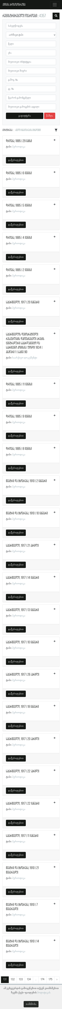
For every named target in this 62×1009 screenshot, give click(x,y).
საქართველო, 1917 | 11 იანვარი (22, 836)
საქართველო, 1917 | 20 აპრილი (22, 739)
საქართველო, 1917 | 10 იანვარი (22, 642)
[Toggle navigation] (54, 4)
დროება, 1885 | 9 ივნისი (19, 416)
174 (42, 979)
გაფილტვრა (25, 115)
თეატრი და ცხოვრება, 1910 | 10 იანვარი (27, 513)
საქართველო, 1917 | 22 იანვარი (22, 803)
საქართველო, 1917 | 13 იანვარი (22, 610)
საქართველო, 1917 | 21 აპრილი (22, 546)
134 (29, 979)
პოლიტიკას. (44, 992)
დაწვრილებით (16, 160)
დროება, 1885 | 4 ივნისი (19, 238)
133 (21, 979)
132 (13, 979)
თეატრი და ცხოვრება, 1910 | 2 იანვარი (26, 481)
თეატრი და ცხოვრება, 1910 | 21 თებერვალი (22, 870)
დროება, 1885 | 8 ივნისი (19, 449)
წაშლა (49, 115)
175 (50, 979)
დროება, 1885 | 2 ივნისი (19, 270)
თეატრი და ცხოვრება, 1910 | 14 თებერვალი (22, 943)
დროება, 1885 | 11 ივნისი (19, 384)
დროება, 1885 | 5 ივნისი (19, 205)
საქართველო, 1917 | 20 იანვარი (22, 302)
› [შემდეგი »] (56, 979)
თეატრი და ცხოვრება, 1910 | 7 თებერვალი (22, 907)
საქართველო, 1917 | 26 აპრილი (22, 675)
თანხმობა (31, 1004)
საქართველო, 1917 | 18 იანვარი (22, 707)
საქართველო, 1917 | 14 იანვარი (22, 578)
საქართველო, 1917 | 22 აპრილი (22, 771)
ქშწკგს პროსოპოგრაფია (14, 5)
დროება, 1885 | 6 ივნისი (19, 173)
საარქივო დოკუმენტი (24, 357)
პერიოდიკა (18, 146)
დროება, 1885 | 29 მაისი (19, 141)
